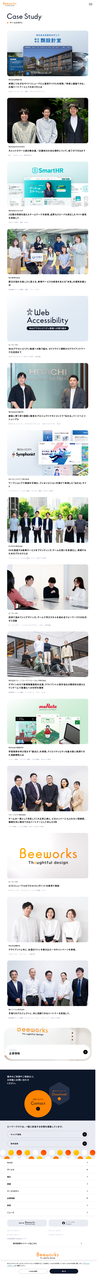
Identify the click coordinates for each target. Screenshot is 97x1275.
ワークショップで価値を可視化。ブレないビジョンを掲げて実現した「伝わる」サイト (48, 484)
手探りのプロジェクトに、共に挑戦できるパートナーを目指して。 (39, 1013)
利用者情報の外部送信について (17, 1239)
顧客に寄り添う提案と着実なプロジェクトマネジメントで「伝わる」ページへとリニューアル (47, 417)
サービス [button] (10, 1169)
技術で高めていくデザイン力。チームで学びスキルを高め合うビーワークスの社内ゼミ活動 (48, 619)
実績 (9, 1184)
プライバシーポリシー (13, 1231)
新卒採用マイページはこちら (25, 1244)
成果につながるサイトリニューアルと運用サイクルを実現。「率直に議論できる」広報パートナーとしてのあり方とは (47, 85)
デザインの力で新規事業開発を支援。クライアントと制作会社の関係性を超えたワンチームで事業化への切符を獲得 (47, 686)
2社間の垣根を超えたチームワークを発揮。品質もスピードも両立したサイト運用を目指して (47, 216)
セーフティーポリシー (13, 1235)
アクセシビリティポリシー (56, 1235)
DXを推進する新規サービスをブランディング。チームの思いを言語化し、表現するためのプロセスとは (47, 552)
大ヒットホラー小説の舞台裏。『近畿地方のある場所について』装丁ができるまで (47, 150)
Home (10, 1162)
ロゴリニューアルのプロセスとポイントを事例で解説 (34, 885)
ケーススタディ (13, 1191)
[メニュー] (90, 4)
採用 (9, 1205)
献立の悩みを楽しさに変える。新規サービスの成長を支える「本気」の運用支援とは (47, 283)
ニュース (10, 1212)
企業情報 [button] (11, 1198)
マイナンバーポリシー (55, 1231)
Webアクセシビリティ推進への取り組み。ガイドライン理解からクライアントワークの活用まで (47, 350)
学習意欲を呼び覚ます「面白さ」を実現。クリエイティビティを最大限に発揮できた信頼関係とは (47, 753)
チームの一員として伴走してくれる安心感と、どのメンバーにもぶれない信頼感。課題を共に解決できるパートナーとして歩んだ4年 (47, 820)
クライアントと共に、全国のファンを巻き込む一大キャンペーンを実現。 (42, 949)
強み (9, 1176)
